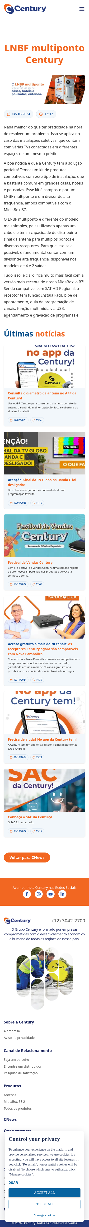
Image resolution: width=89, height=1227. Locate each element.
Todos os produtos (18, 1108)
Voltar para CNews (26, 857)
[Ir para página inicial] (25, 9)
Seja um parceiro (16, 1059)
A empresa (12, 1031)
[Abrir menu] (82, 9)
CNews (10, 1119)
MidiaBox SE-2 (14, 1101)
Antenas (10, 1095)
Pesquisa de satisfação (21, 1073)
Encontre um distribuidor (23, 1066)
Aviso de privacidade (19, 1038)
